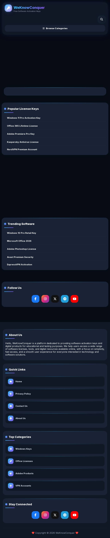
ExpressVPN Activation (19, 264)
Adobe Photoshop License (21, 249)
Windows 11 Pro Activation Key (23, 118)
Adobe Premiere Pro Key (21, 134)
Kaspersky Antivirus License (23, 142)
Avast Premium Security (20, 257)
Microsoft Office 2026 (19, 241)
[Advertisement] (55, 58)
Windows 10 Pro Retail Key (21, 233)
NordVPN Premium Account (22, 149)
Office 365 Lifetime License (22, 126)
